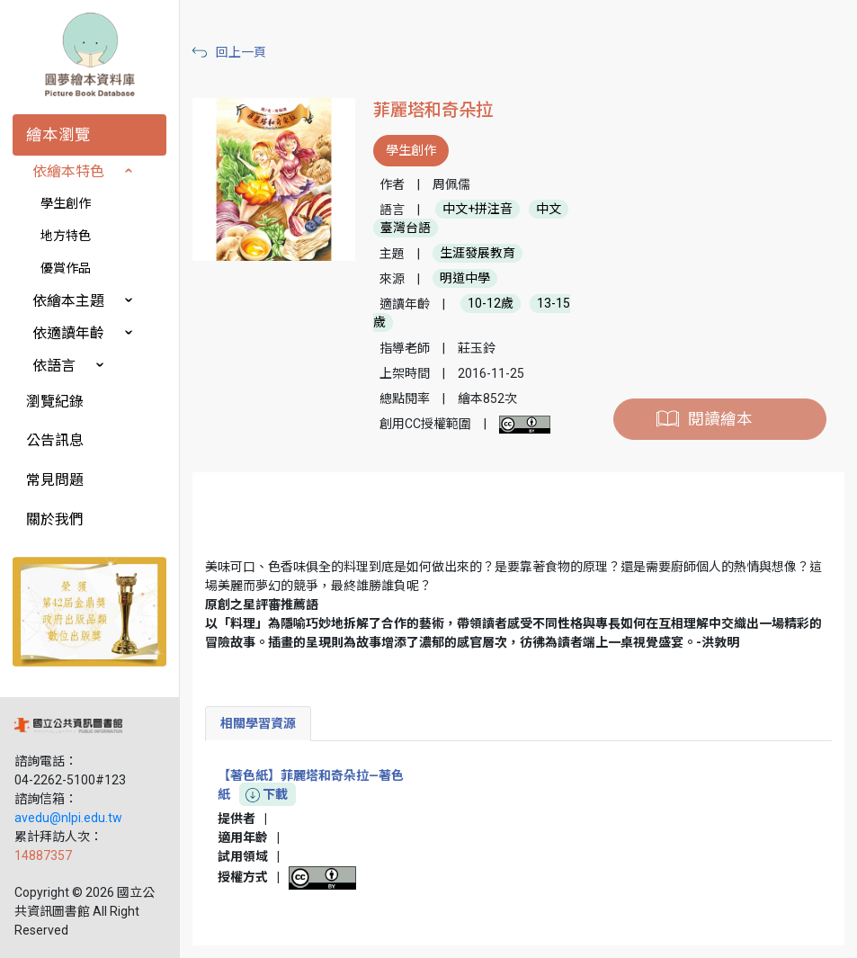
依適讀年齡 (68, 333)
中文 (548, 209)
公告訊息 (55, 440)
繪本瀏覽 (58, 135)
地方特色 (65, 235)
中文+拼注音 (477, 209)
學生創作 (65, 203)
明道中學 (465, 279)
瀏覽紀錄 (55, 401)
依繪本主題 (68, 300)
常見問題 (55, 479)
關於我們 (55, 519)
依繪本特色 (68, 171)
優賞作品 (65, 268)
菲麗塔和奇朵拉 (433, 110)
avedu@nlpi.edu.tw (68, 817)
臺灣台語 (405, 228)
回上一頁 (241, 52)
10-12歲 (490, 304)
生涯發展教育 (477, 253)
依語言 (54, 365)
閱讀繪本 (720, 419)
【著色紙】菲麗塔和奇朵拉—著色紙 (311, 786)
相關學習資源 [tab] (258, 723)
